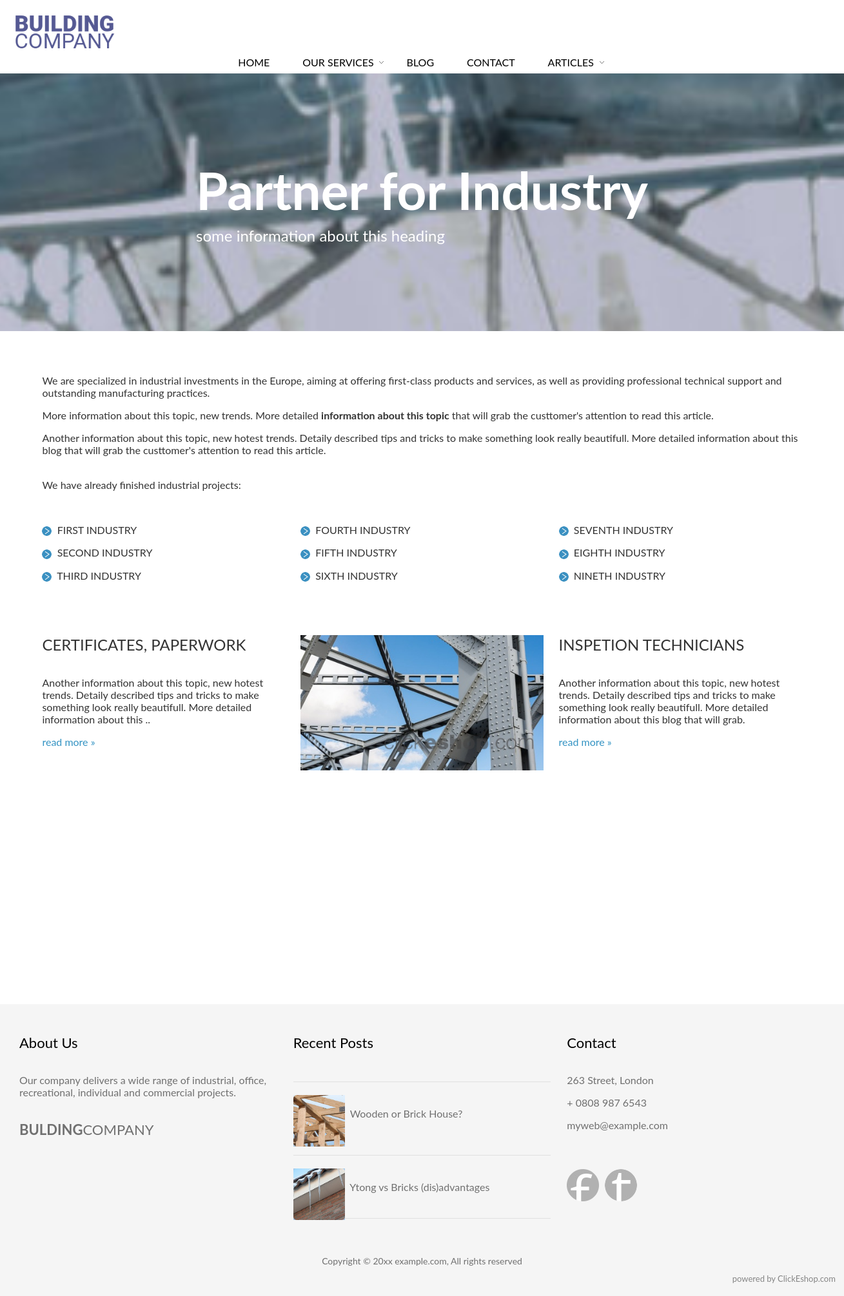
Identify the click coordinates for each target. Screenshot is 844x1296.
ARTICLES (571, 62)
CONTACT (491, 62)
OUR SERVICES (337, 62)
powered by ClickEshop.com (784, 1278)
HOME (254, 62)
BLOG (421, 62)
